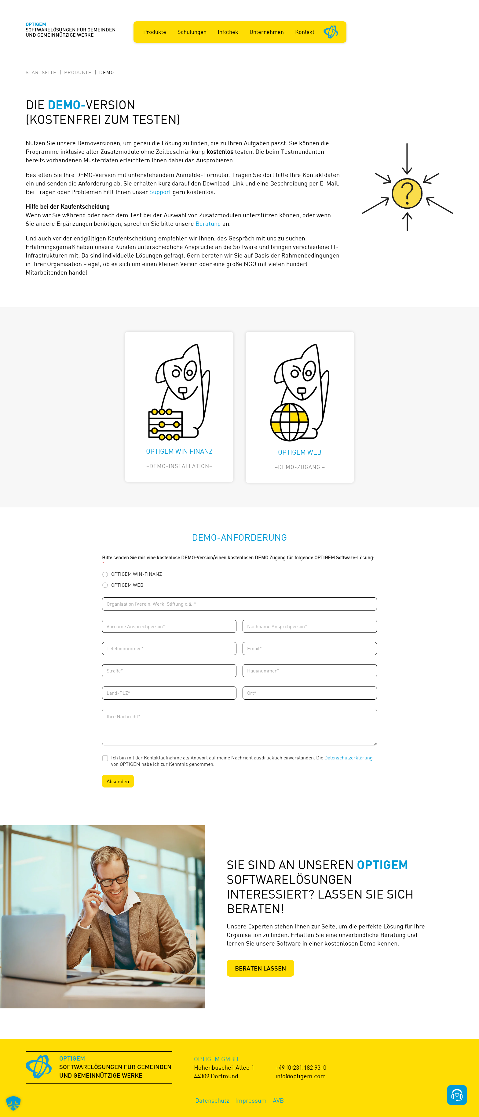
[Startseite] (331, 31)
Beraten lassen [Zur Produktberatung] (260, 969)
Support (160, 192)
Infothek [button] (228, 31)
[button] (13, 1103)
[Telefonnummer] (169, 648)
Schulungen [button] (192, 31)
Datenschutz (212, 1100)
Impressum (251, 1100)
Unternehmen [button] (267, 31)
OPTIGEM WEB (127, 585)
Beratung (208, 223)
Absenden (118, 781)
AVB (278, 1100)
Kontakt (304, 31)
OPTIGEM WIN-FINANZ (136, 574)
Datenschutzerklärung (348, 758)
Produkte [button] (154, 31)
